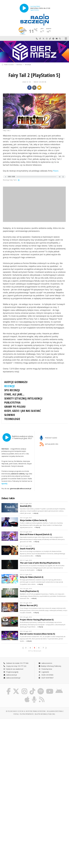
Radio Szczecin (8, 64)
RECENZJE (28, 64)
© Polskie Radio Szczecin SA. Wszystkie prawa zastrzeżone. (26, 711)
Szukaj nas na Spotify (53, 38)
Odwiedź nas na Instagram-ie (46, 38)
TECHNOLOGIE (12, 419)
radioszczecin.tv (45, 663)
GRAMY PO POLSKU (15, 406)
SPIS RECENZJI (12, 390)
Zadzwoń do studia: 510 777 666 (15, 663)
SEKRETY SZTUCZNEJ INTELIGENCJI (23, 398)
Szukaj (60, 38)
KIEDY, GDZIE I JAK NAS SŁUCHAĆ (22, 411)
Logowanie (44, 672)
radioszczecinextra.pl (11, 678)
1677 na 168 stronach (34, 651)
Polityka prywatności (27, 714)
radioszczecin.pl (10, 675)
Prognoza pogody (10, 672)
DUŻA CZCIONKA (46, 675)
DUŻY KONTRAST (46, 678)
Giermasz (19, 64)
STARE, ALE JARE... (14, 394)
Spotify (4, 483)
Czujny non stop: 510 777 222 (14, 666)
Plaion (55, 171)
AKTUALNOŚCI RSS (49, 444)
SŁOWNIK (9, 415)
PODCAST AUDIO (48, 438)
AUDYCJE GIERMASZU (16, 382)
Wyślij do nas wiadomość (56, 38)
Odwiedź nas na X (43, 38)
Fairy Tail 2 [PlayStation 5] (34, 75)
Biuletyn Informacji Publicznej (50, 666)
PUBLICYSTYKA (12, 402)
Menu (66, 38)
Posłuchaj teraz (45, 669)
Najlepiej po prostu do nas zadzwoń (37, 38)
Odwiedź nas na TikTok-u (50, 38)
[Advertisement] (34, 736)
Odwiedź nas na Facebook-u (40, 38)
